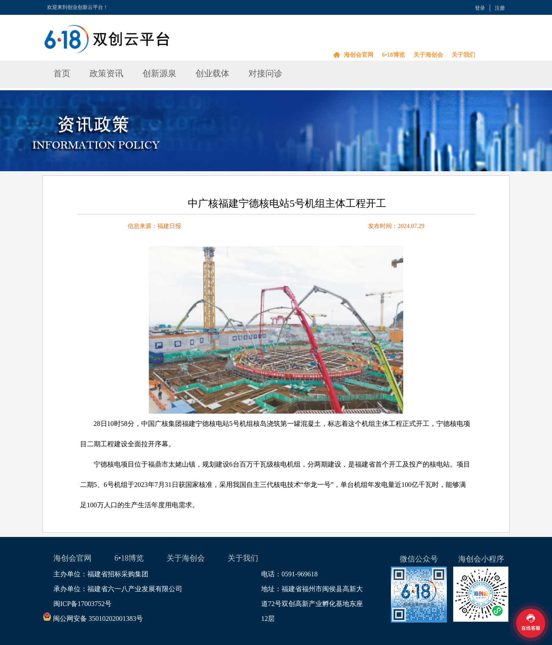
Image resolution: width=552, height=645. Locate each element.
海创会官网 (359, 55)
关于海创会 (428, 55)
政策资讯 (106, 73)
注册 (500, 8)
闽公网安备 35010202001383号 (98, 618)
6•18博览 (393, 55)
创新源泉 (159, 73)
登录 (480, 8)
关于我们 (463, 55)
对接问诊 (265, 73)
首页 (61, 73)
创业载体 (212, 73)
